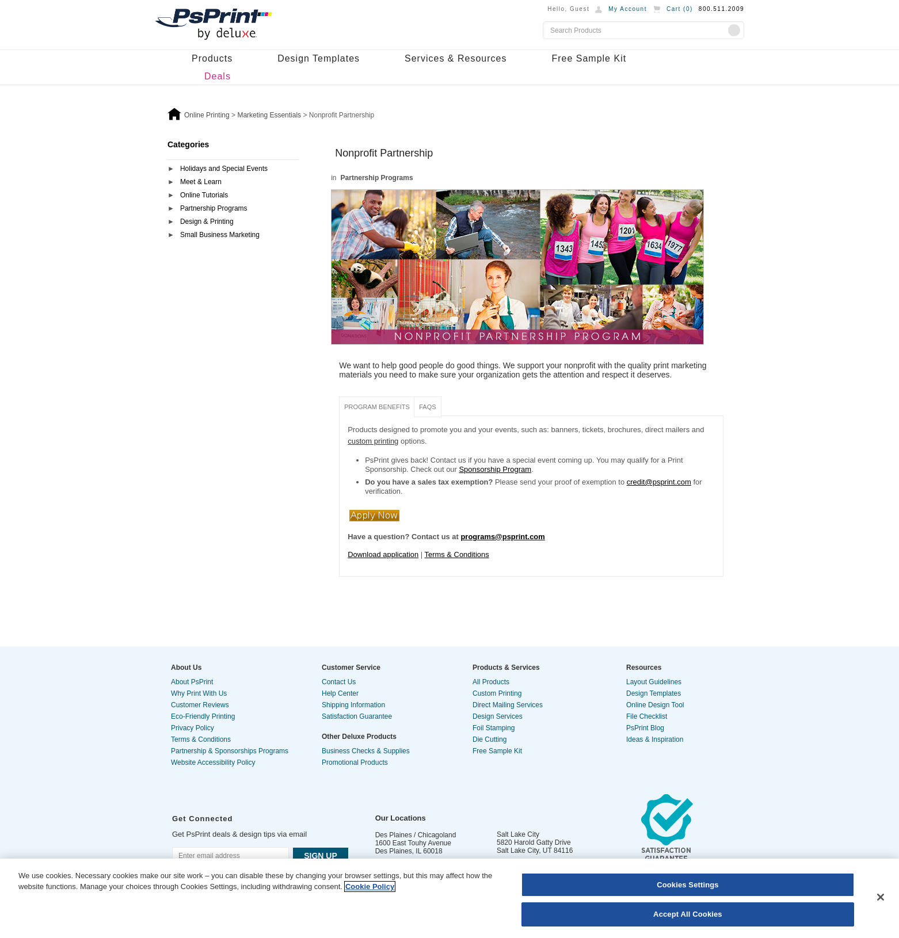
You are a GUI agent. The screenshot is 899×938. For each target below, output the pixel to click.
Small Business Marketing (220, 235)
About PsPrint (192, 682)
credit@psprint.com (659, 482)
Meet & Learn (201, 182)
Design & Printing (207, 222)
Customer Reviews (200, 705)
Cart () (679, 9)
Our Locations (400, 818)
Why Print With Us (199, 693)
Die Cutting (489, 739)
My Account (627, 9)
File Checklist (646, 716)
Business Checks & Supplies (366, 751)
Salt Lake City (518, 834)
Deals (217, 76)
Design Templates (318, 58)
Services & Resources (455, 58)
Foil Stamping (494, 728)
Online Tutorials (204, 195)
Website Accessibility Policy (213, 762)
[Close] (880, 897)
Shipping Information (353, 705)
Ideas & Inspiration (654, 739)
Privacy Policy (192, 728)
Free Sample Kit (588, 58)
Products (212, 58)
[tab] (233, 169)
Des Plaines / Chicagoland (415, 835)
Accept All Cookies (687, 914)
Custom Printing (497, 693)
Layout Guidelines (653, 682)
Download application (383, 554)
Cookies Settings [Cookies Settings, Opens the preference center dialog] (688, 884)
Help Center (340, 693)
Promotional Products (355, 762)
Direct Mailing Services (508, 705)
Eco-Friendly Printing (203, 716)
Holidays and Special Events (224, 169)
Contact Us (339, 682)
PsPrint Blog (645, 728)
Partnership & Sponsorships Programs (229, 751)
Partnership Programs (213, 208)
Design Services (498, 716)
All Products (491, 682)
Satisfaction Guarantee (357, 716)
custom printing (373, 441)
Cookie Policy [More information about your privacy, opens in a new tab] (369, 886)
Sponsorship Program (495, 469)
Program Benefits (377, 406)
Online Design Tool (655, 705)
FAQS (427, 406)
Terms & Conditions (457, 554)
